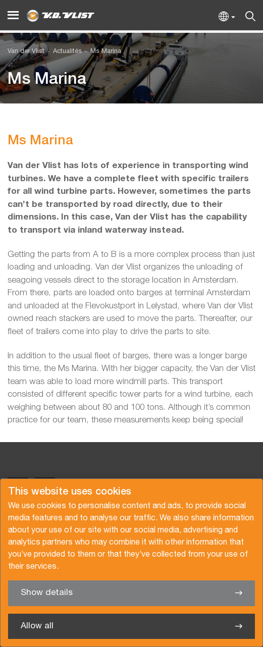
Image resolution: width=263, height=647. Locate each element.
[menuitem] (63, 52)
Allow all (37, 626)
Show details (47, 593)
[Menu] (13, 15)
